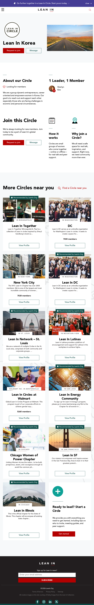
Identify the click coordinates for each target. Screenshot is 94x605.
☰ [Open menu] (2, 10)
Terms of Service (37, 592)
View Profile (24, 246)
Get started (64, 534)
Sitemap (60, 592)
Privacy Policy (50, 592)
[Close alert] (88, 3)
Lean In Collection (68, 595)
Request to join (13, 51)
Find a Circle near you (72, 188)
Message (34, 51)
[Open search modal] (90, 10)
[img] (24, 210)
